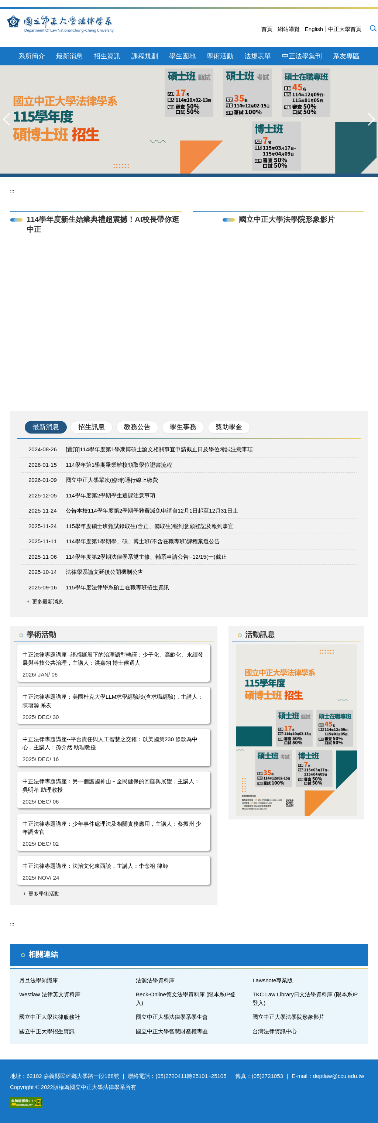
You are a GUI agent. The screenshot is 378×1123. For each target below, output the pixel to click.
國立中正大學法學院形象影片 (288, 1017)
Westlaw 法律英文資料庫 (49, 994)
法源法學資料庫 (155, 980)
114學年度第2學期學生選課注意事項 (110, 495)
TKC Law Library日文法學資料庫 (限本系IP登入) (305, 998)
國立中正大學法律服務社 (49, 1017)
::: (12, 191)
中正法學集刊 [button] (302, 56)
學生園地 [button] (182, 56)
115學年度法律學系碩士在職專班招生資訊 (117, 587)
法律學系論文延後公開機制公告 (104, 572)
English (314, 29)
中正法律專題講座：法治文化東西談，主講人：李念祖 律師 (95, 866)
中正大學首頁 (344, 29)
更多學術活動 (43, 894)
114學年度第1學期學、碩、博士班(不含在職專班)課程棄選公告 (143, 541)
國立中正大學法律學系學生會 (172, 1017)
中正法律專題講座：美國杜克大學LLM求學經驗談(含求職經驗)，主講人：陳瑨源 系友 (113, 701)
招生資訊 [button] (107, 56)
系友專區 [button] (346, 56)
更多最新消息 (47, 602)
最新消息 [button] (69, 56)
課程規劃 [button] (144, 56)
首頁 (266, 29)
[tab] (46, 427)
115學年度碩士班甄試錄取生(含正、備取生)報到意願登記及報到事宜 (150, 526)
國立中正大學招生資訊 (47, 1031)
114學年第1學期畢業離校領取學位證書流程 (119, 465)
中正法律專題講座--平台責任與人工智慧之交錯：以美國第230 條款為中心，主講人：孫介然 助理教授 (110, 743)
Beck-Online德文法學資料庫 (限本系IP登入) (186, 998)
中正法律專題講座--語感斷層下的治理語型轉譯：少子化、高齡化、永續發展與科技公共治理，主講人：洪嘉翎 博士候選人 (113, 658)
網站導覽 (289, 29)
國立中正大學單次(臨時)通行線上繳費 (112, 480)
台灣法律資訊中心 (274, 1031)
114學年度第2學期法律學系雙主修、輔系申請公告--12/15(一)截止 (146, 557)
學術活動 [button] (220, 56)
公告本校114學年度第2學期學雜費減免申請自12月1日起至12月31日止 (152, 510)
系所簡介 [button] (31, 56)
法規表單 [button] (257, 56)
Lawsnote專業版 (272, 980)
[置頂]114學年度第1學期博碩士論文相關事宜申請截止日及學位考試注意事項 (159, 449)
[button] (373, 28)
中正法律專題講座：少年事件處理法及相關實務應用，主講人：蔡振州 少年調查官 (112, 828)
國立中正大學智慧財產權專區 (172, 1031)
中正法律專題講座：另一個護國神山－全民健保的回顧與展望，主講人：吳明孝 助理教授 (111, 785)
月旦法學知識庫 (38, 980)
